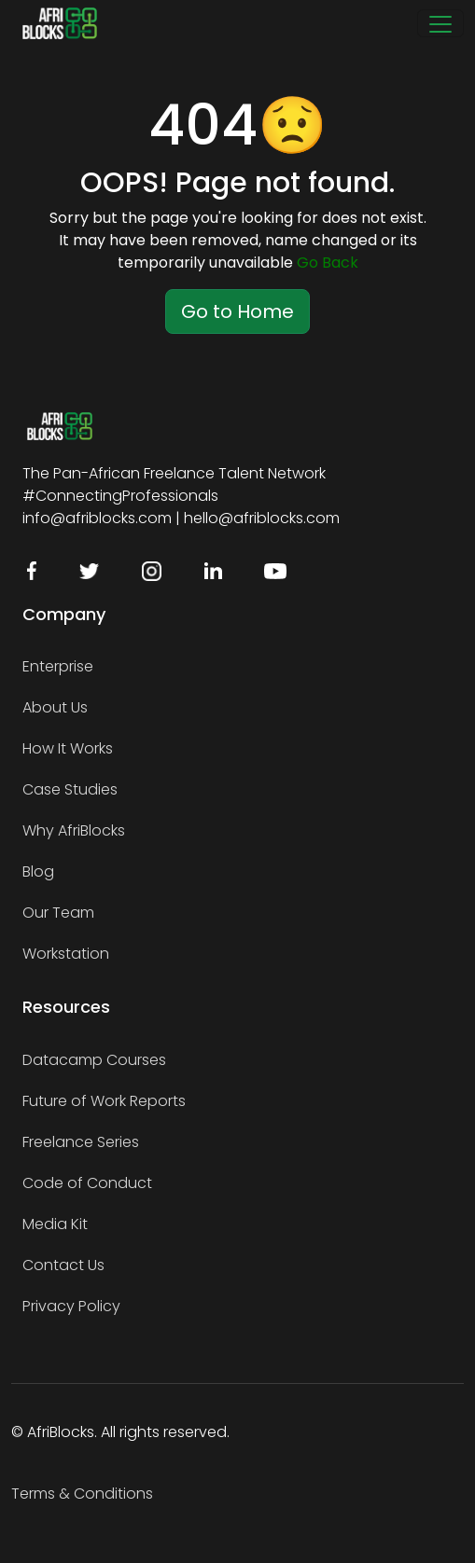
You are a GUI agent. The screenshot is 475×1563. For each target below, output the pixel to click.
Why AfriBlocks (73, 830)
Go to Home (237, 311)
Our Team (58, 912)
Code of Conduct (87, 1183)
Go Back (327, 262)
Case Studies (70, 789)
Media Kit (55, 1224)
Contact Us (63, 1265)
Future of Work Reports (104, 1101)
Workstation (65, 953)
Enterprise (57, 666)
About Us (55, 707)
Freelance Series (80, 1142)
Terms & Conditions (82, 1493)
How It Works (67, 748)
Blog (38, 871)
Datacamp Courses (94, 1060)
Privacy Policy (71, 1306)
